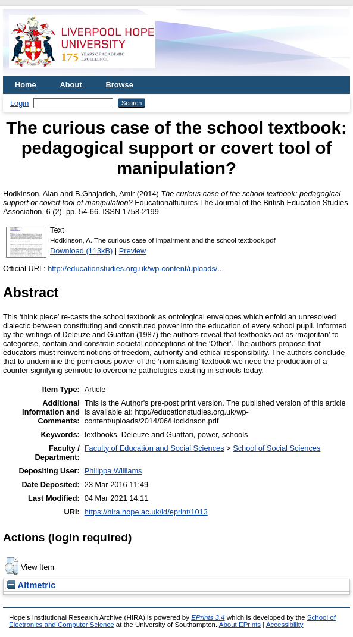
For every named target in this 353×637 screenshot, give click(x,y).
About (71, 84)
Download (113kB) (81, 250)
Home (25, 84)
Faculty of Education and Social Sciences (154, 448)
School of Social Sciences (276, 448)
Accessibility (285, 624)
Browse (119, 84)
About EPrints (240, 624)
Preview (132, 250)
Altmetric (31, 585)
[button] (11, 566)
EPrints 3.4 (207, 617)
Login (19, 103)
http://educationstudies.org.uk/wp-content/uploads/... (136, 268)
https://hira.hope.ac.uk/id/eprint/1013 (146, 511)
